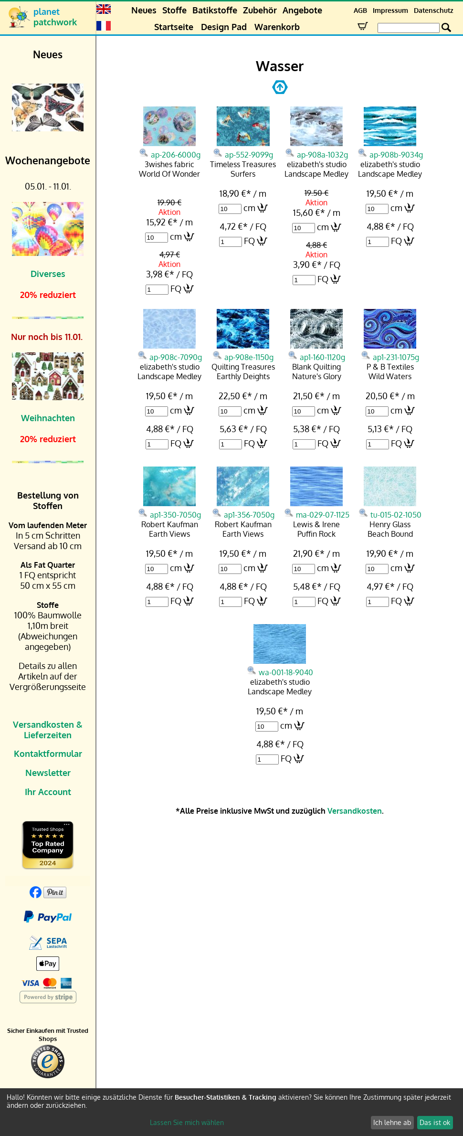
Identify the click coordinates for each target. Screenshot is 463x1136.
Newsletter (48, 772)
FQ (175, 288)
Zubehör (260, 10)
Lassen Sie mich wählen (187, 1122)
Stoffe (174, 10)
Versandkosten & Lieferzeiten (48, 729)
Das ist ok (435, 1122)
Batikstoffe (214, 10)
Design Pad (224, 26)
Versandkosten (354, 811)
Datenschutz (433, 10)
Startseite (173, 26)
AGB (360, 10)
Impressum (390, 10)
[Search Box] (409, 28)
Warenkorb (277, 26)
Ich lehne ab (392, 1122)
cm (176, 236)
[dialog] (231, 1112)
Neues (144, 10)
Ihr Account (48, 791)
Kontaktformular (48, 753)
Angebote (302, 10)
